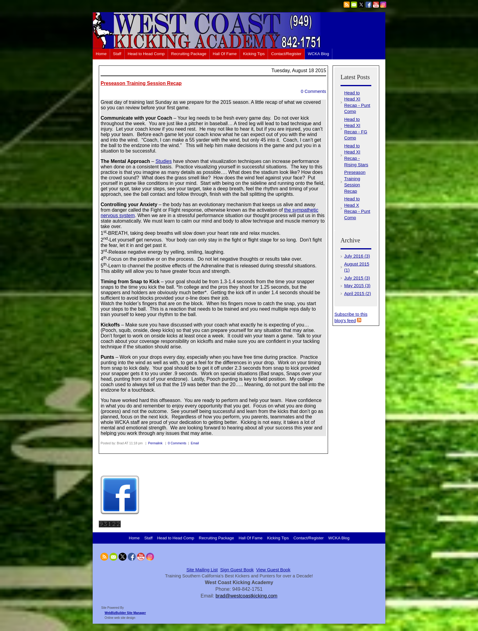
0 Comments (313, 91)
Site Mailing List (202, 569)
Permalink (155, 443)
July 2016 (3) (357, 256)
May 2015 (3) (357, 285)
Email (195, 443)
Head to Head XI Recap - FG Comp (355, 129)
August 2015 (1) (356, 267)
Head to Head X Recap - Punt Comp (357, 208)
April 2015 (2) (357, 293)
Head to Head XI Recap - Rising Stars (356, 155)
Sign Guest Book (237, 569)
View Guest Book (273, 569)
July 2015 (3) (357, 278)
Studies (163, 161)
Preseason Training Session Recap (141, 83)
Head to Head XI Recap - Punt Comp (357, 102)
